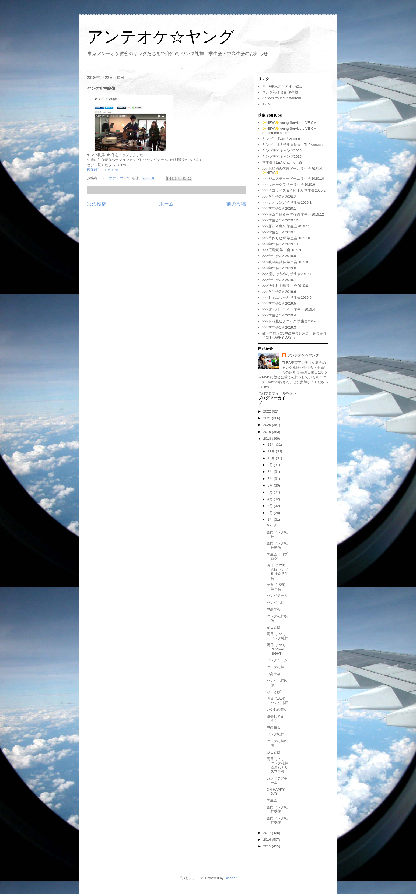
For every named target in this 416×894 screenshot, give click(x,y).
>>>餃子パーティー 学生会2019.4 (288, 309)
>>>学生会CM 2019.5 (279, 303)
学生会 (272, 525)
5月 (270, 492)
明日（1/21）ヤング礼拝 (277, 636)
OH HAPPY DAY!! (276, 791)
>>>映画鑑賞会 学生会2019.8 (285, 262)
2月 (270, 513)
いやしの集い (277, 710)
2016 (267, 839)
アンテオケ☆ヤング (161, 37)
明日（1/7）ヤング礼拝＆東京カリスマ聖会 (277, 765)
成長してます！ (275, 719)
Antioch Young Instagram (281, 98)
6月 (270, 485)
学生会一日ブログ (277, 556)
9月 (270, 465)
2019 (267, 432)
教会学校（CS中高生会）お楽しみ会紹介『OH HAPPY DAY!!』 (294, 335)
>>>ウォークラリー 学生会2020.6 (288, 184)
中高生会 (274, 609)
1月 (270, 520)
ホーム (166, 204)
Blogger (230, 878)
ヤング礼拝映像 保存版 (280, 92)
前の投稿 (236, 204)
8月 (270, 472)
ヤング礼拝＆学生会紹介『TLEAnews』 (293, 145)
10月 (271, 458)
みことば (274, 627)
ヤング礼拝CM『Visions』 (282, 139)
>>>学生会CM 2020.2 (279, 197)
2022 (267, 411)
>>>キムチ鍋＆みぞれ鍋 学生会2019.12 (293, 214)
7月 (270, 479)
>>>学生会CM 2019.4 (279, 315)
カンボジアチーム (277, 780)
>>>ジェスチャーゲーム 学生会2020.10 (293, 179)
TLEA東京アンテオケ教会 (282, 86)
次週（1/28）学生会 (277, 587)
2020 (267, 425)
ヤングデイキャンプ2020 (282, 151)
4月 (270, 499)
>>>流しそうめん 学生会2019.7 (287, 274)
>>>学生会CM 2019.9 (279, 256)
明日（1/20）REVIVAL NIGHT (277, 649)
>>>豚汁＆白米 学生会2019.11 (286, 226)
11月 (271, 451)
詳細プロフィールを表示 (277, 393)
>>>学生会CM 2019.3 (279, 327)
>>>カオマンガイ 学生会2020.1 (287, 202)
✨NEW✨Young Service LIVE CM (289, 123)
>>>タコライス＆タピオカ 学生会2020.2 (294, 190)
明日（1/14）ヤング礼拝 (277, 700)
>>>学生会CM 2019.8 (279, 268)
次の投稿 (96, 204)
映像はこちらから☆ (102, 170)
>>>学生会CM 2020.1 (279, 208)
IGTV (266, 104)
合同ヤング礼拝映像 (277, 545)
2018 (267, 439)
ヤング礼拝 (275, 603)
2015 (267, 846)
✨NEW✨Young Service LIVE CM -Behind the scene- (290, 130)
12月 (271, 444)
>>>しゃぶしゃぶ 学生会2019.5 (287, 297)
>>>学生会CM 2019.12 (280, 220)
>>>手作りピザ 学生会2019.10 (286, 238)
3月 (270, 506)
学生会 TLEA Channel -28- (282, 162)
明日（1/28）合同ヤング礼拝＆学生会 (277, 571)
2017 (267, 833)
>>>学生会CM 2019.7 (279, 280)
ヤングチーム (277, 596)
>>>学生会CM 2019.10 (280, 244)
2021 (267, 418)
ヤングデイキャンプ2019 (282, 156)
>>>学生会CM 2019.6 (279, 292)
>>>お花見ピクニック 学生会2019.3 (290, 321)
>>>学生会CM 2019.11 (280, 232)
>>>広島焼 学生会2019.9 (281, 250)
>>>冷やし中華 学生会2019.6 (285, 286)
